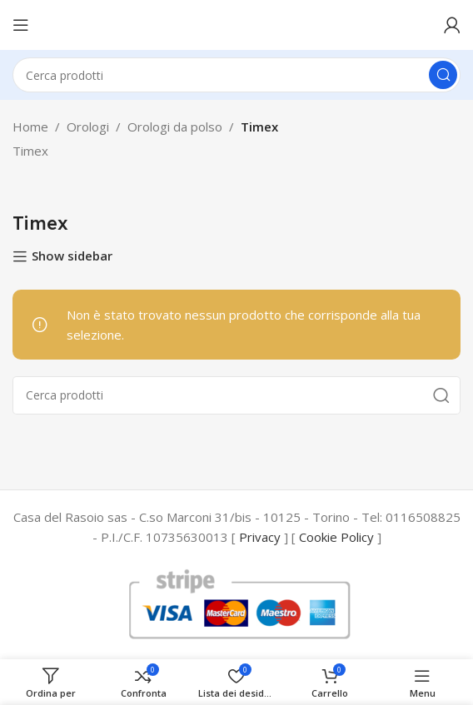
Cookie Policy (336, 537)
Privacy (260, 537)
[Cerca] (236, 74)
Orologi (88, 126)
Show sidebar (72, 256)
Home (30, 126)
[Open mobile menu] (20, 25)
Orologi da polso (174, 126)
